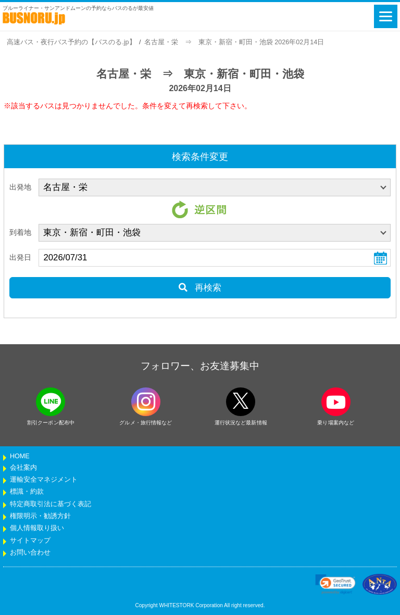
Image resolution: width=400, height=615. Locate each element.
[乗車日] (215, 258)
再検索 (200, 288)
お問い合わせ (30, 552)
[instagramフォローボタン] (145, 401)
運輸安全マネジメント (44, 479)
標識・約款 (27, 491)
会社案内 (23, 467)
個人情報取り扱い (37, 528)
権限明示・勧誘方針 (40, 516)
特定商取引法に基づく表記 (50, 504)
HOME (20, 456)
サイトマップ (30, 540)
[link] (335, 584)
